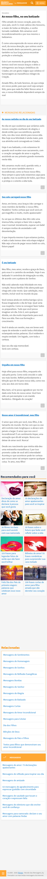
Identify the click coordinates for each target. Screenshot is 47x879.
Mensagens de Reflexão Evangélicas (20, 674)
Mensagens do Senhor (13, 686)
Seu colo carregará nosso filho (16, 197)
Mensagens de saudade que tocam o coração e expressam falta (20, 797)
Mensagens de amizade (14, 780)
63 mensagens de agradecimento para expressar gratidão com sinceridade (21, 788)
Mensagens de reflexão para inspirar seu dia (23, 774)
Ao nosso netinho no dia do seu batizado (21, 119)
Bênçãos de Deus (11, 731)
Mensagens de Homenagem (16, 661)
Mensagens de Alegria (13, 693)
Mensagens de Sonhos (14, 667)
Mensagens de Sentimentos (16, 654)
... (42, 187)
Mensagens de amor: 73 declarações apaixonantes (20, 766)
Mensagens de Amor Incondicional (19, 712)
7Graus (20, 873)
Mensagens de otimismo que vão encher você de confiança (22, 806)
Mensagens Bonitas (12, 680)
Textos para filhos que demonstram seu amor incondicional (22, 745)
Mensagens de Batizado (14, 699)
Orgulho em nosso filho (13, 364)
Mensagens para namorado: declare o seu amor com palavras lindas (22, 815)
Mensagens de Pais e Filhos (16, 738)
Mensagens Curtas (12, 706)
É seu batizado (9, 262)
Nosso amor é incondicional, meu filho (20, 415)
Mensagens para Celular (14, 718)
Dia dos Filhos (10, 725)
